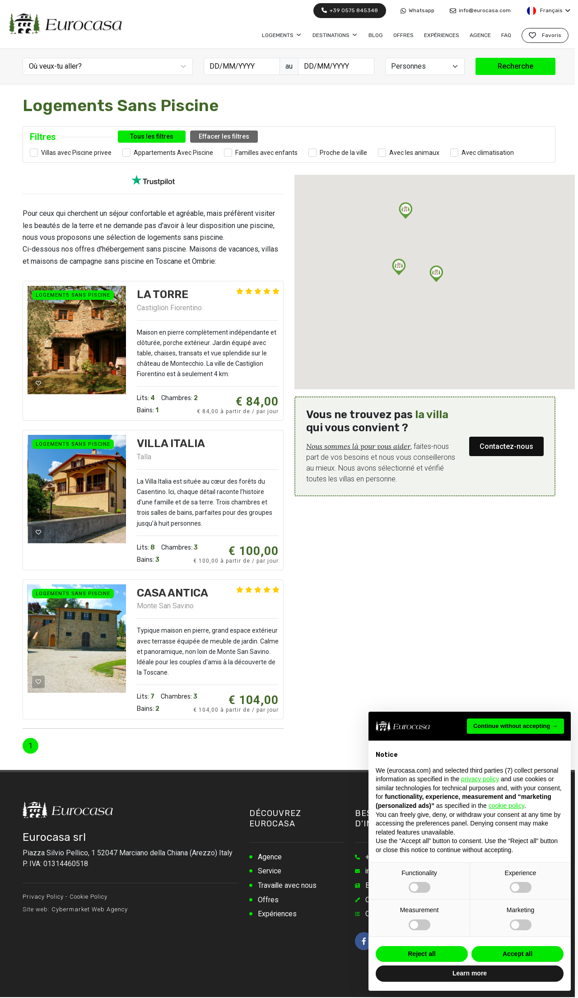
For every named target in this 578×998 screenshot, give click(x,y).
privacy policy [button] (480, 779)
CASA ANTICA (172, 593)
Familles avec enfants (266, 152)
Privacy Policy (43, 896)
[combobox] (108, 66)
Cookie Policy (88, 896)
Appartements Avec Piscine (173, 152)
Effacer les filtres (224, 136)
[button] (436, 274)
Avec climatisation (487, 152)
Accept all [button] (517, 953)
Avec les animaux (414, 152)
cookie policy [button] (506, 805)
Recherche (515, 66)
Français (548, 10)
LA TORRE (162, 294)
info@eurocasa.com (480, 10)
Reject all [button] (421, 953)
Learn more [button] (469, 973)
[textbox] (108, 66)
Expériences (277, 914)
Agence (270, 857)
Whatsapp (417, 10)
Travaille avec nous (288, 885)
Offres (268, 900)
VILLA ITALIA (171, 443)
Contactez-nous (506, 446)
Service (270, 871)
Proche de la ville (343, 152)
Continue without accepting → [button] (515, 726)
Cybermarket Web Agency (89, 909)
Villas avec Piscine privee (76, 152)
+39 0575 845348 (350, 10)
